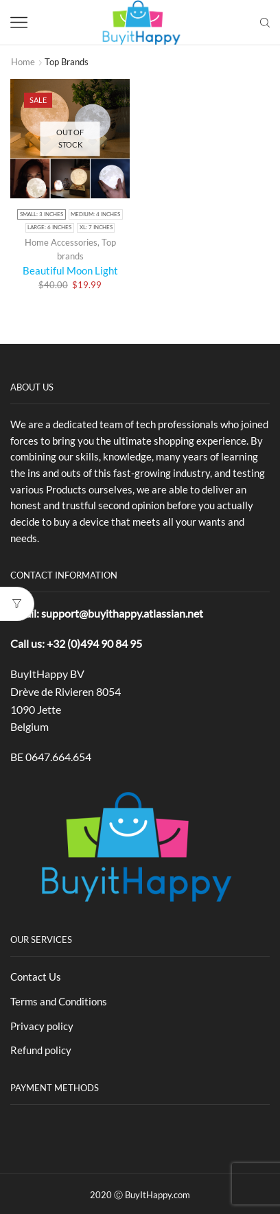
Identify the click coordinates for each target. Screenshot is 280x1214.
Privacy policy (41, 1026)
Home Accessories (61, 242)
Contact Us (35, 976)
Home (23, 61)
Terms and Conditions (58, 1001)
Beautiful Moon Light (70, 270)
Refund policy (40, 1050)
